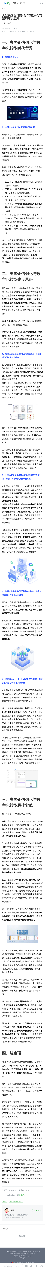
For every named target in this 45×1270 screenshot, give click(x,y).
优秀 (9, 23)
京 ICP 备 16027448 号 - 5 (22, 1256)
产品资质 (22, 1258)
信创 (4, 1201)
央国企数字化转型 (15, 1201)
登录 (41, 3)
